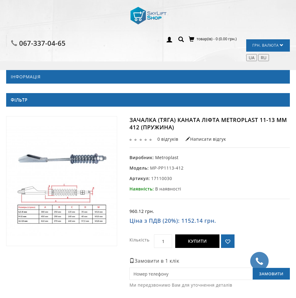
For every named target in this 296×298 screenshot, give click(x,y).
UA (252, 58)
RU (263, 58)
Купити (197, 241)
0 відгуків (167, 139)
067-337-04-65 (42, 43)
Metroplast (167, 157)
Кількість (139, 240)
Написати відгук (206, 139)
